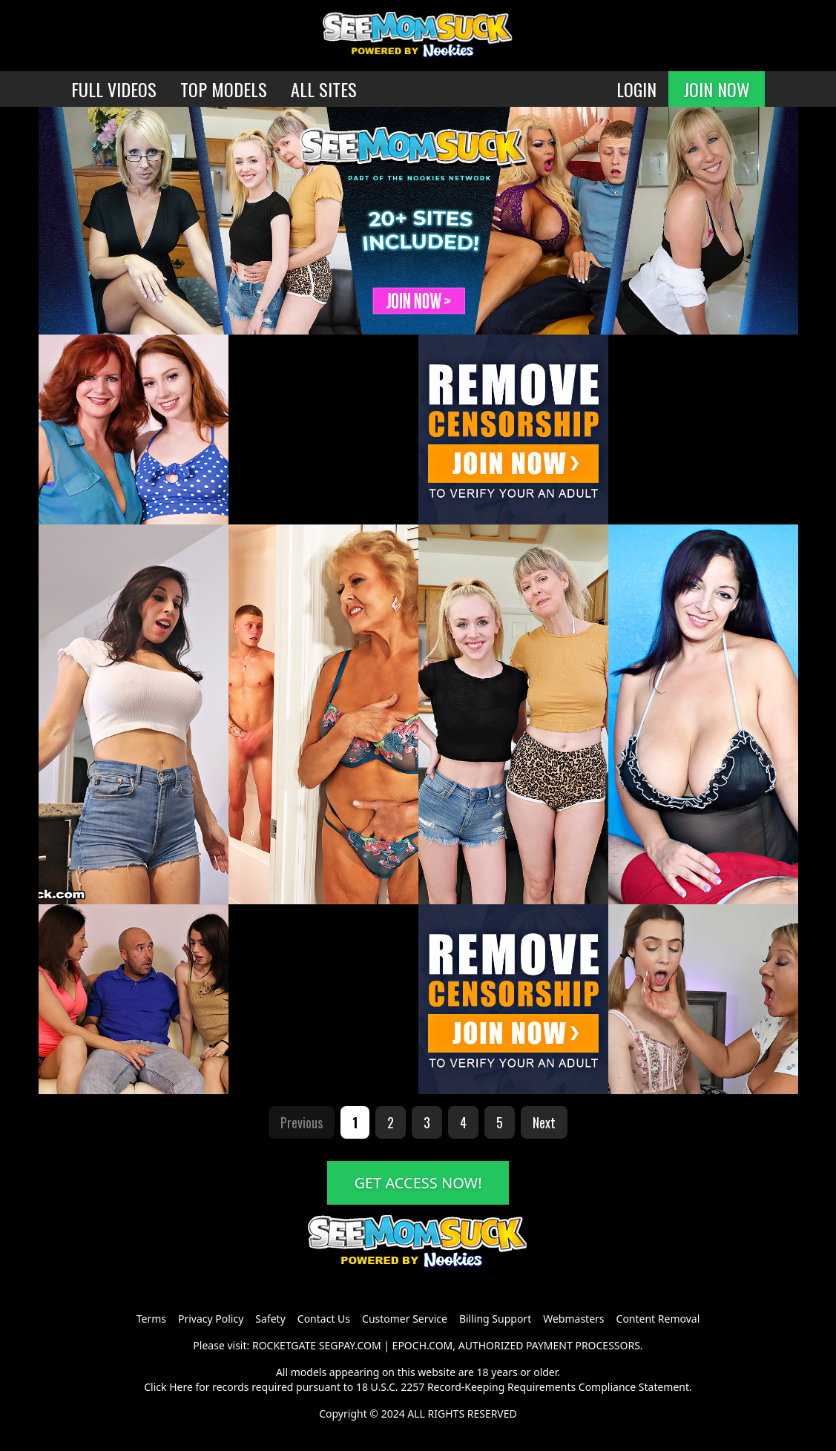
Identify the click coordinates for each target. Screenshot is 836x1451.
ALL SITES (324, 89)
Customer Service (404, 1319)
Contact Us (323, 1319)
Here (181, 1387)
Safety (270, 1319)
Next (544, 1122)
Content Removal (658, 1319)
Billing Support (495, 1319)
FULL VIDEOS (114, 89)
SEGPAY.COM (350, 1345)
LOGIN (636, 89)
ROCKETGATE (284, 1345)
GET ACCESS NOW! (417, 1183)
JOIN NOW (716, 89)
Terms (151, 1319)
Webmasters (573, 1319)
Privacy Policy (210, 1319)
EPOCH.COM (422, 1345)
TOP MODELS (223, 89)
